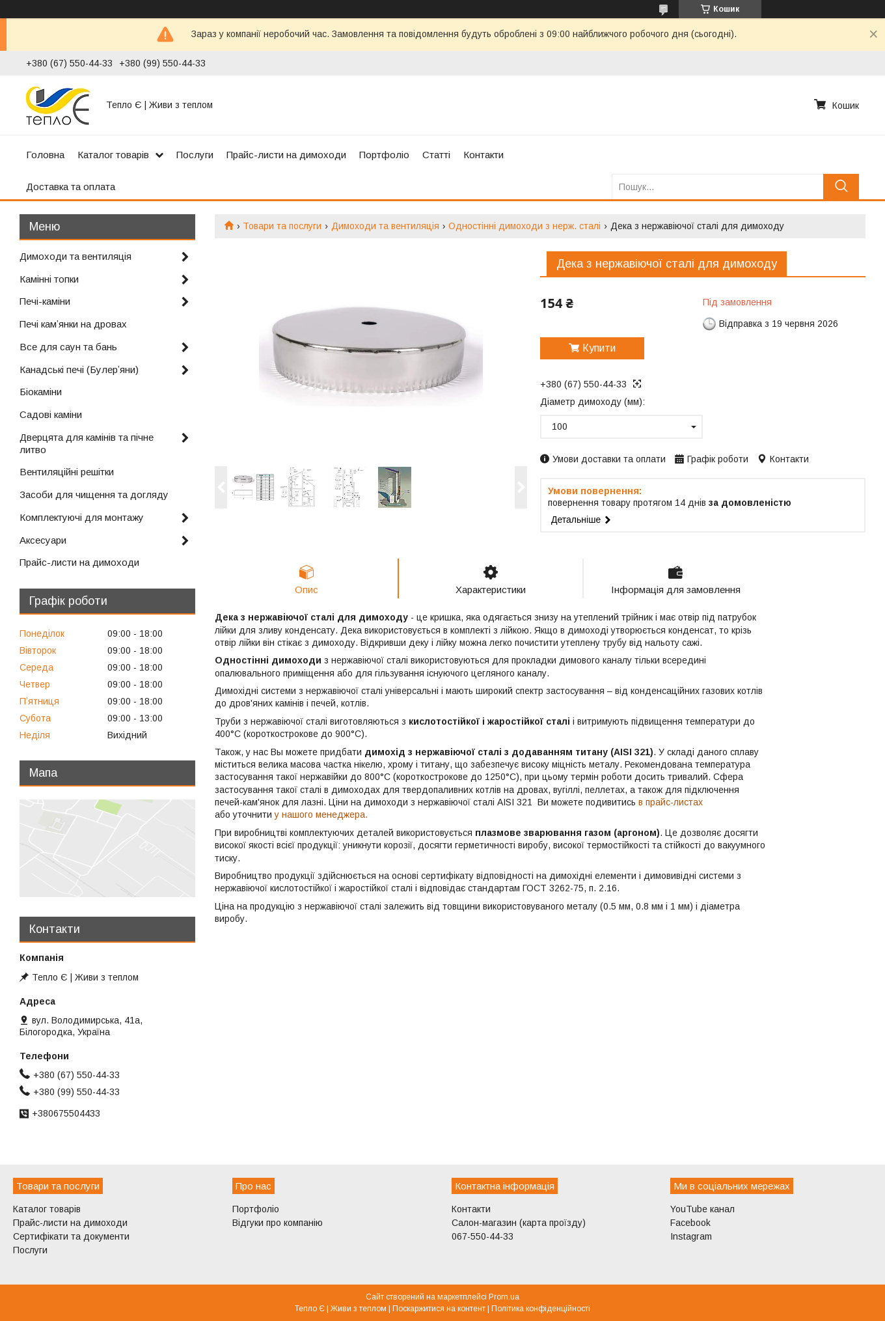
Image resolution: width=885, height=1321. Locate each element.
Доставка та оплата (70, 186)
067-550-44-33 (482, 1236)
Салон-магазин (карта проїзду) (519, 1222)
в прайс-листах (670, 802)
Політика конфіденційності (540, 1308)
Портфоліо (384, 154)
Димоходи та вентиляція (385, 226)
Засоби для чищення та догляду (94, 494)
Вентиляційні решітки (67, 471)
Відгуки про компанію (277, 1222)
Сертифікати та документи (71, 1236)
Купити (599, 348)
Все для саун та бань (68, 346)
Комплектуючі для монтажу (82, 517)
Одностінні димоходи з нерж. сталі (524, 226)
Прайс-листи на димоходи (286, 154)
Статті (436, 154)
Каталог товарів (113, 154)
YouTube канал (702, 1209)
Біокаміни (41, 391)
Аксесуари (43, 540)
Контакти (483, 154)
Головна (45, 154)
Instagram (691, 1236)
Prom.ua (504, 1296)
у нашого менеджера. (321, 814)
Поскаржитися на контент (438, 1308)
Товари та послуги (282, 226)
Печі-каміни (45, 301)
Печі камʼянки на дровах (73, 323)
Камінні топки (49, 279)
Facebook (690, 1222)
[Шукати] (841, 186)
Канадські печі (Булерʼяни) (79, 369)
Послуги (194, 154)
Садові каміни (51, 414)
